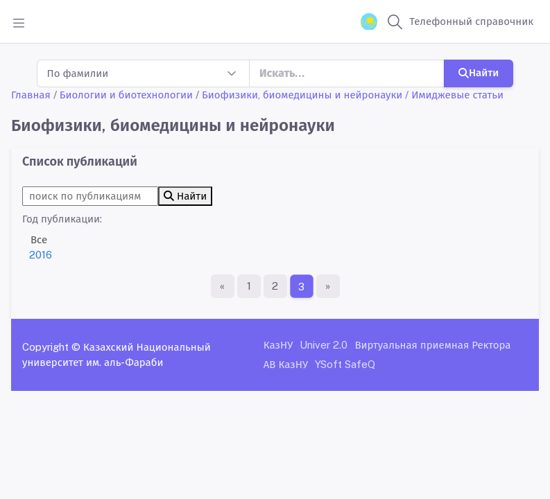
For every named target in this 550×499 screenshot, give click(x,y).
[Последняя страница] (328, 286)
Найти (478, 72)
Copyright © (51, 347)
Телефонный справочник (471, 21)
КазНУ (278, 345)
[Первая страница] (222, 286)
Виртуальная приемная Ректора (432, 345)
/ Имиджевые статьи (454, 94)
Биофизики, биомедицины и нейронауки (302, 94)
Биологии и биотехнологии (126, 94)
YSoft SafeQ (345, 364)
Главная (31, 94)
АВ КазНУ (286, 364)
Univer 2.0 (323, 345)
